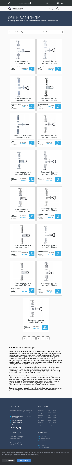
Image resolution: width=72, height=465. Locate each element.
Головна (43, 436)
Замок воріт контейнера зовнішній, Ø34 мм (22, 136)
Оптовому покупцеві (24, 3)
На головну (11, 20)
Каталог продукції (22, 20)
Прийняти (24, 460)
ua (9, 3)
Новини (43, 443)
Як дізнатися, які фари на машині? (17, 436)
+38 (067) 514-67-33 (17, 422)
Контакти (43, 445)
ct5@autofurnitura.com (17, 425)
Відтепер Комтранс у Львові (15, 443)
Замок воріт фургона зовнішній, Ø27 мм (23, 62)
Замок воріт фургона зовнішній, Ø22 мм (49, 62)
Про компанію (45, 447)
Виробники (44, 441)
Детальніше (8, 460)
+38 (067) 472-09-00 (17, 420)
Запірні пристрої (34, 20)
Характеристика (45, 438)
